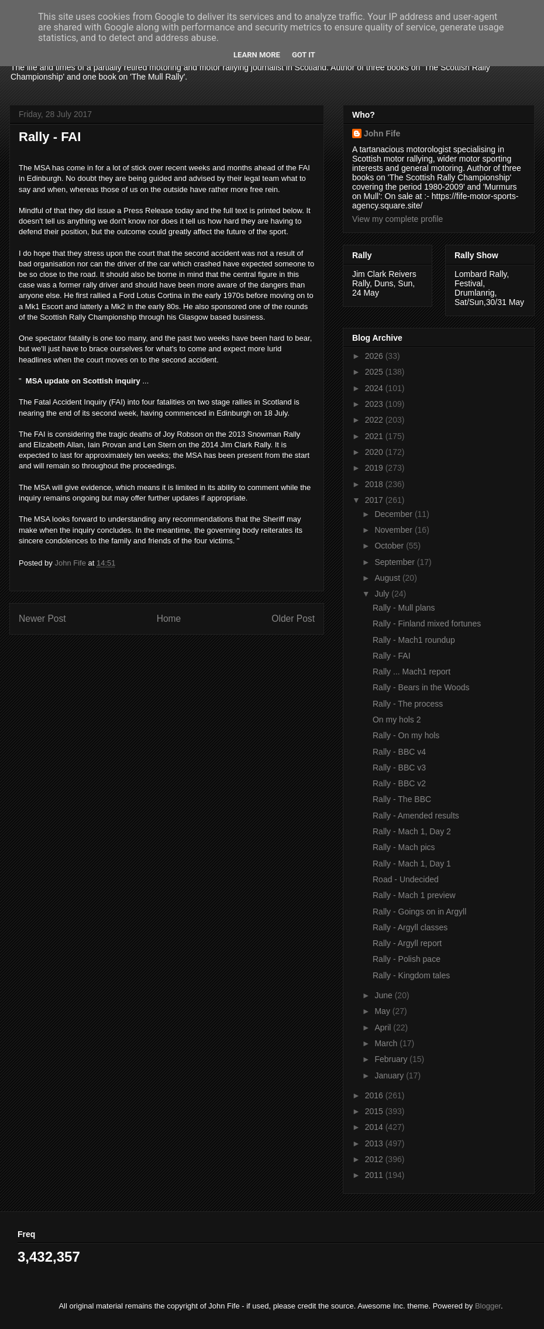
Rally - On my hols (406, 735)
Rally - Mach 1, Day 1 (412, 863)
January (390, 1075)
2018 (375, 484)
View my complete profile (397, 219)
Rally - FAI (392, 655)
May (383, 1011)
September (395, 562)
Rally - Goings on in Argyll (419, 911)
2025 (375, 371)
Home (169, 619)
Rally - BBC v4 (399, 751)
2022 (375, 419)
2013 (375, 1143)
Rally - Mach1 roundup (414, 640)
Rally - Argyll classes (410, 927)
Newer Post (42, 619)
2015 (375, 1111)
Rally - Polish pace (406, 959)
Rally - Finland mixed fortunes (427, 623)
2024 (375, 388)
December (394, 514)
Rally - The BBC (402, 799)
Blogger (488, 1305)
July (382, 593)
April (383, 1027)
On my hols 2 (397, 719)
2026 (375, 356)
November (394, 530)
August (388, 578)
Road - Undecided (406, 879)
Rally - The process (408, 703)
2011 (375, 1175)
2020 (375, 452)
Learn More (256, 54)
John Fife (382, 133)
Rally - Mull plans (404, 607)
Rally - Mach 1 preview (414, 895)
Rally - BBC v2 (399, 783)
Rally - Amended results (416, 815)
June (384, 995)
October (390, 545)
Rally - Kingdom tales (411, 975)
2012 (375, 1159)
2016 (375, 1095)
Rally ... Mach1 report (411, 671)
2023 (375, 404)
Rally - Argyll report (407, 943)
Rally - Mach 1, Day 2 (412, 831)
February (391, 1059)
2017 (375, 500)
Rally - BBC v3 (399, 767)
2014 (375, 1127)
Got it (303, 54)
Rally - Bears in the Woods (421, 687)
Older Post (293, 619)
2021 (375, 436)
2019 (375, 467)
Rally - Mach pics (404, 847)
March (387, 1043)
